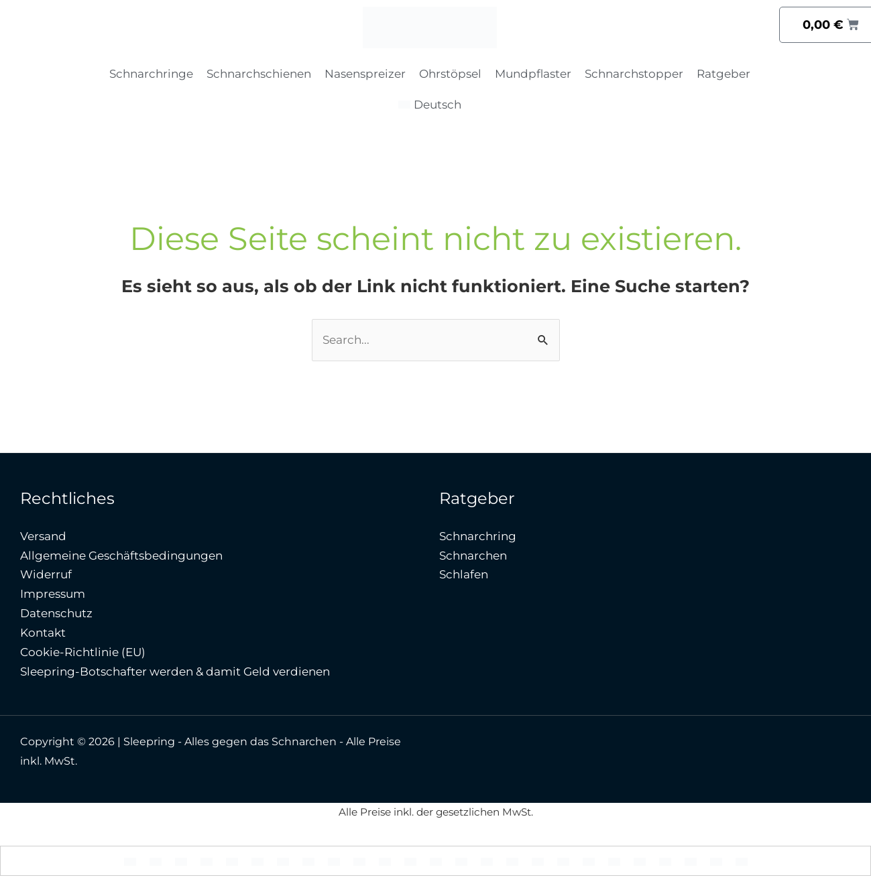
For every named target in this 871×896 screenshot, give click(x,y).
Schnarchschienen (259, 73)
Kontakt (43, 632)
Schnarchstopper (634, 73)
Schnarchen (473, 555)
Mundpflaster (533, 73)
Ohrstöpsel (450, 73)
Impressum (52, 593)
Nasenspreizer (365, 73)
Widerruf (46, 574)
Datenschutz (56, 613)
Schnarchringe (151, 73)
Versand (43, 536)
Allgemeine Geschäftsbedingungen (121, 555)
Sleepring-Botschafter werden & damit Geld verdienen (175, 671)
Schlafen (463, 574)
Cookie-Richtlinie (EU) (83, 652)
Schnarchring (477, 536)
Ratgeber (723, 73)
